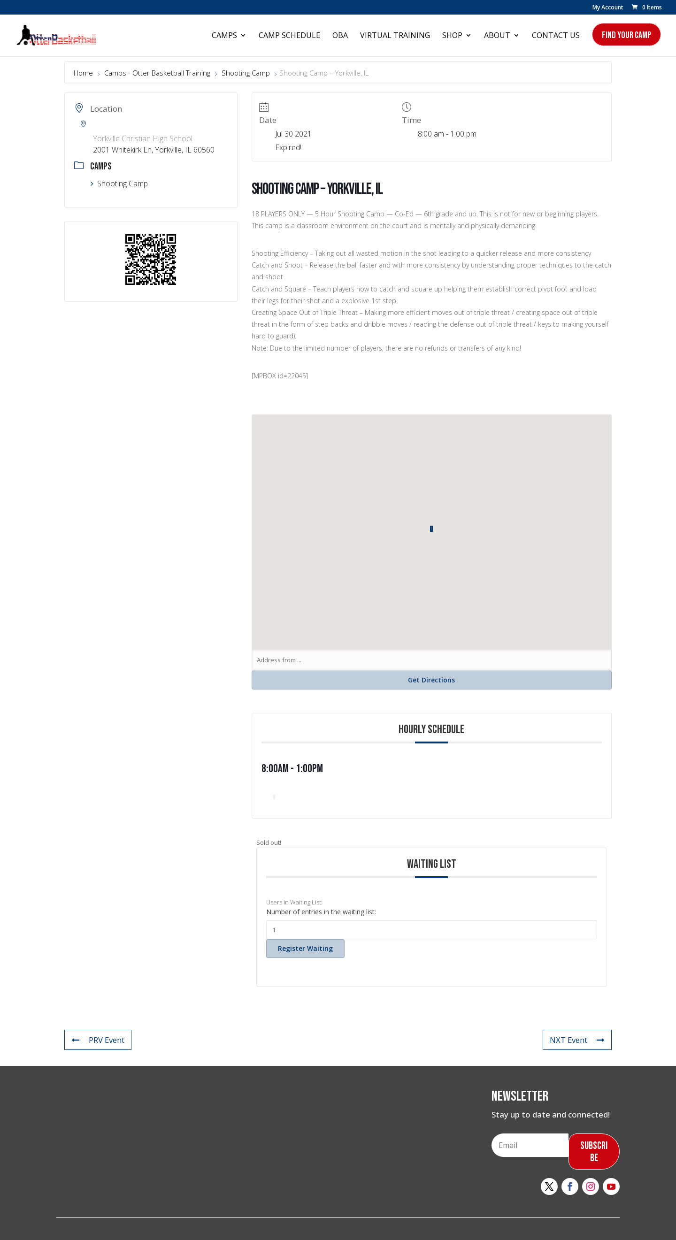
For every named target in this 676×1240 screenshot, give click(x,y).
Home (84, 72)
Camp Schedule (289, 36)
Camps (224, 36)
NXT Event (577, 1039)
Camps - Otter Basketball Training (157, 72)
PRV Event (98, 1039)
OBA (340, 36)
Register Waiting (305, 948)
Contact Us (556, 36)
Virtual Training (395, 36)
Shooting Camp (246, 72)
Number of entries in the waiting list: (321, 911)
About (497, 36)
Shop (452, 36)
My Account (607, 8)
